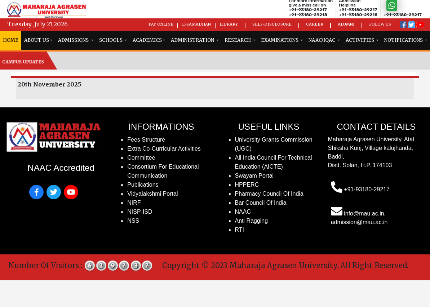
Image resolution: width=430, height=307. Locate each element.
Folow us (380, 24)
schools (111, 40)
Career (314, 24)
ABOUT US (36, 40)
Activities (360, 40)
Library (229, 24)
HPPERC (247, 185)
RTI (239, 230)
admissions (74, 40)
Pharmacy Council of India (269, 194)
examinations (280, 40)
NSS (133, 221)
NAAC (243, 212)
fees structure (146, 140)
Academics (147, 40)
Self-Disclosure (272, 24)
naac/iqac (322, 40)
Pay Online (160, 24)
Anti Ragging (251, 221)
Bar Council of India (261, 203)
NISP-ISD (139, 212)
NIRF (134, 203)
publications (142, 185)
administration (193, 40)
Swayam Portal (254, 176)
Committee (141, 158)
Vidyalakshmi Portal (152, 194)
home (10, 40)
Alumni (346, 24)
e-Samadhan (196, 24)
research (238, 40)
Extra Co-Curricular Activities (164, 149)
